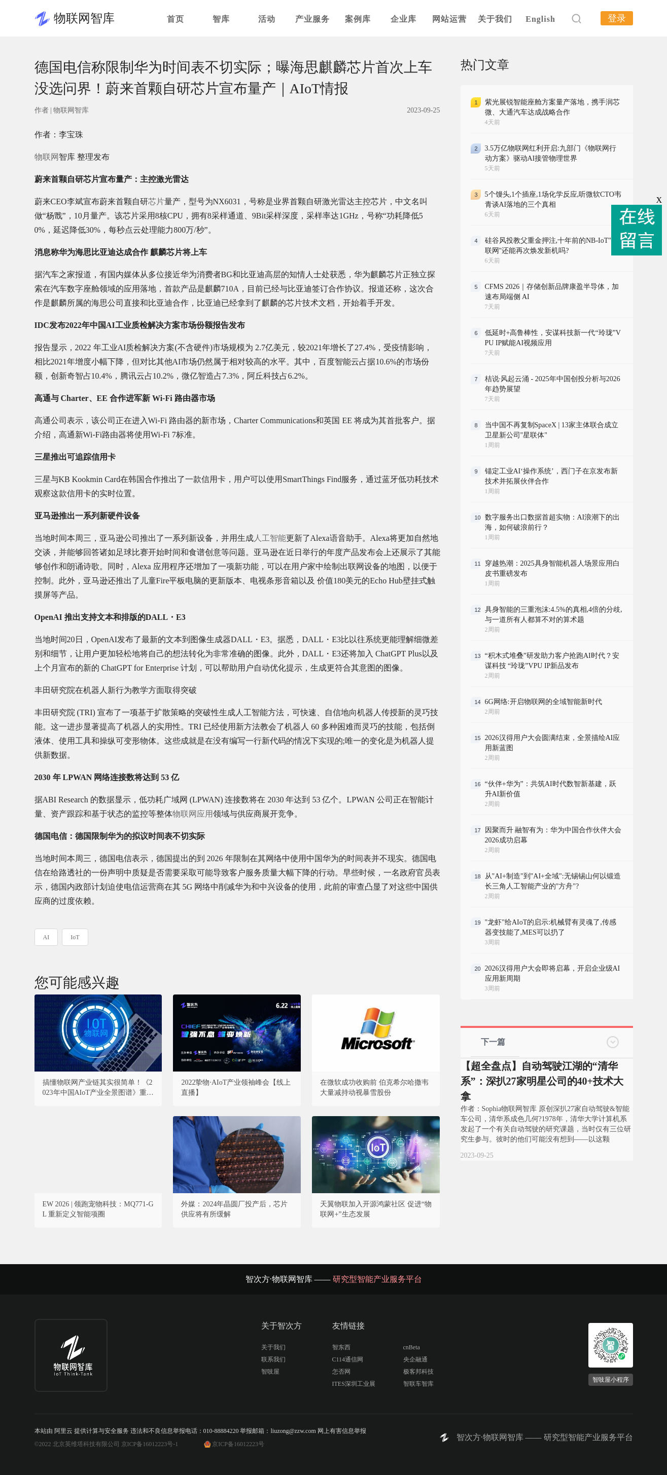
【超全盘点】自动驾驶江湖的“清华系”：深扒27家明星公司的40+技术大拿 (542, 1081)
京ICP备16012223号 (238, 1444)
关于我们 (495, 19)
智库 (221, 19)
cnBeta (411, 1347)
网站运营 (449, 19)
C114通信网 (348, 1359)
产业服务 (312, 19)
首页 (175, 19)
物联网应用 (192, 813)
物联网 (46, 157)
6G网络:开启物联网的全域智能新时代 (543, 702)
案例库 (358, 19)
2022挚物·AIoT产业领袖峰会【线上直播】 (236, 1087)
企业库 (403, 19)
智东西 (341, 1347)
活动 (266, 19)
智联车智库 (418, 1383)
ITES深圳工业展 (353, 1383)
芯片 (156, 201)
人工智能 (270, 538)
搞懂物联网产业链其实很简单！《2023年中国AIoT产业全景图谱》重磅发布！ (98, 1088)
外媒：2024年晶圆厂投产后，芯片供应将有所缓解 (234, 1209)
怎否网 (341, 1371)
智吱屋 (270, 1371)
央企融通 (415, 1359)
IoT (75, 937)
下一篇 (493, 1042)
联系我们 (273, 1359)
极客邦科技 (418, 1371)
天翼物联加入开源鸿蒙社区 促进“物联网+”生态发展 (376, 1209)
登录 (617, 18)
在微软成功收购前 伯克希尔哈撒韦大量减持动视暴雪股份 (374, 1087)
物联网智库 (84, 18)
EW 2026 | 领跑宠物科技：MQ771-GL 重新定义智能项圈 (98, 1209)
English (540, 19)
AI (46, 937)
